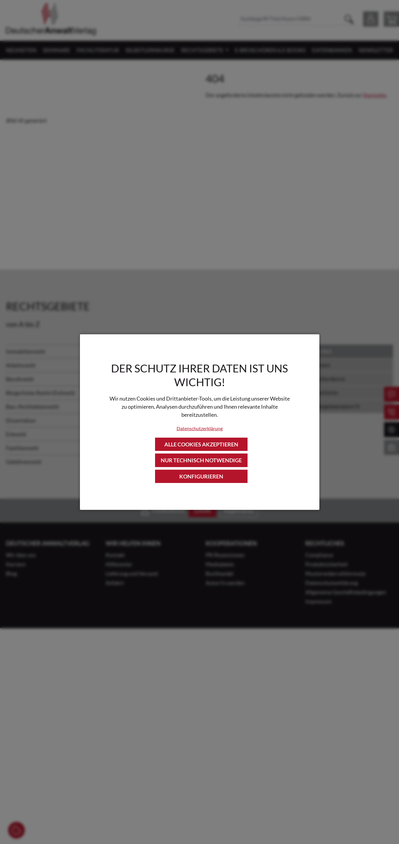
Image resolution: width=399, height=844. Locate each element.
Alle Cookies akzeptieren (201, 444)
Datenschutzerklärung (200, 428)
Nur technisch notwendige (201, 460)
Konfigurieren (201, 476)
